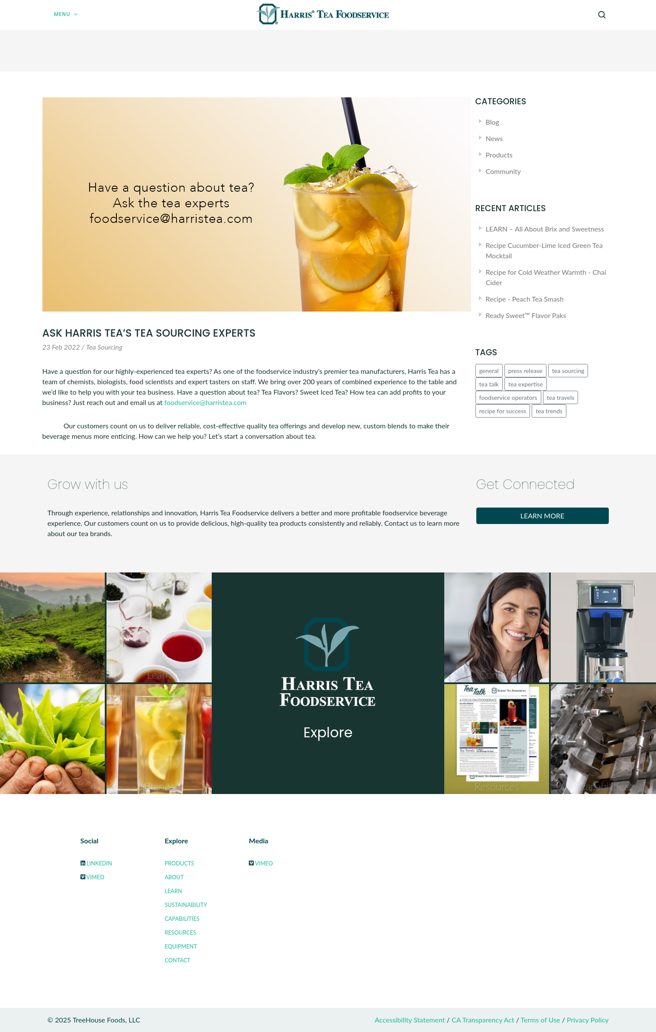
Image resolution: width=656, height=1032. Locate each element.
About (174, 877)
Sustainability (186, 904)
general (489, 370)
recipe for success (503, 411)
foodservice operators (508, 397)
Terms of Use (540, 1020)
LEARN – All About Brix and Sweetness (545, 229)
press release (525, 370)
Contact (178, 960)
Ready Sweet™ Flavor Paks (526, 315)
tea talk (489, 384)
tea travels (561, 397)
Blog (492, 122)
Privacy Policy (588, 1020)
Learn (173, 890)
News (494, 138)
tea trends (549, 411)
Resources (180, 932)
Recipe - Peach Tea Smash (525, 299)
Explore (328, 732)
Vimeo (95, 877)
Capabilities (182, 918)
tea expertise (525, 384)
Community (503, 171)
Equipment (181, 946)
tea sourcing (568, 370)
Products (499, 155)
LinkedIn (99, 863)
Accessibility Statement (410, 1020)
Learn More (542, 515)
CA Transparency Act (483, 1020)
